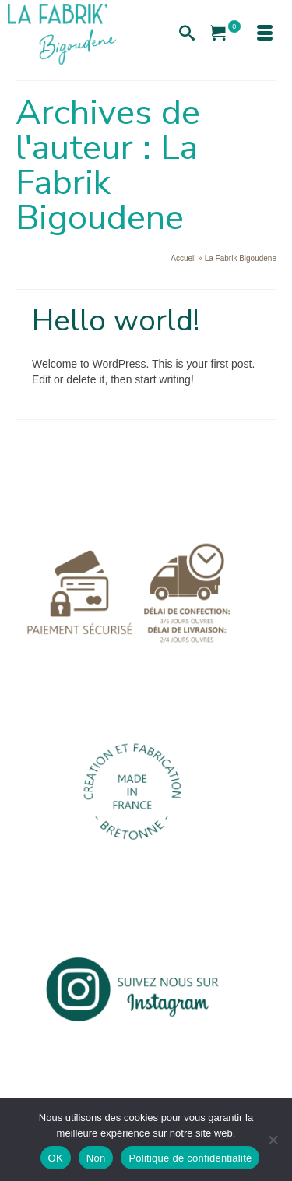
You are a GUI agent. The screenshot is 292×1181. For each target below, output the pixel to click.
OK (55, 1158)
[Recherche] (186, 34)
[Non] (272, 1140)
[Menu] (264, 34)
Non (96, 1158)
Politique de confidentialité (190, 1158)
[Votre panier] (225, 34)
